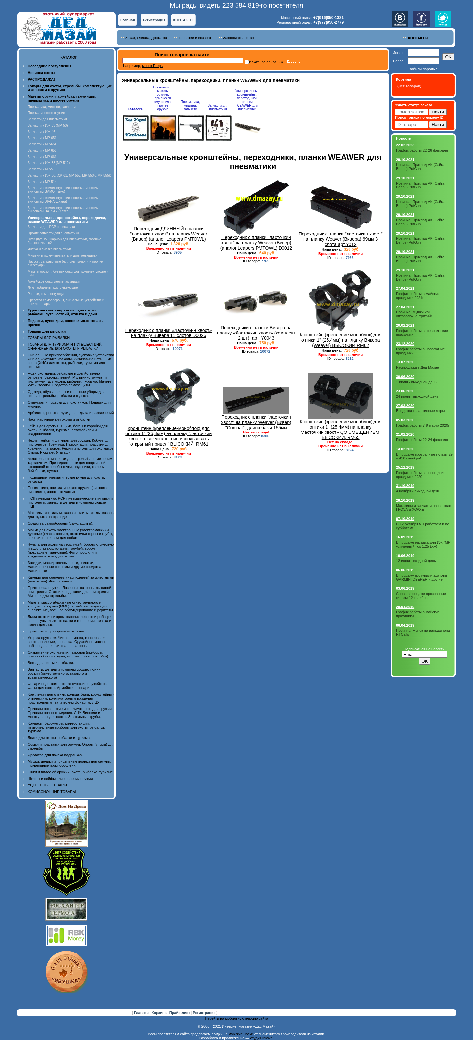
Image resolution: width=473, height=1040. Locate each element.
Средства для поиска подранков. (55, 755)
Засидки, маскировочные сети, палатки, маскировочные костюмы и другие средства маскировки (64, 567)
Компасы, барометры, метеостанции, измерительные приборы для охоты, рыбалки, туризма (66, 727)
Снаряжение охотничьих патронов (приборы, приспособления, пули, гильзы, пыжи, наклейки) (68, 654)
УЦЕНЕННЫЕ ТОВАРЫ (47, 785)
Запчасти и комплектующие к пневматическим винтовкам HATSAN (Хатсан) (63, 209)
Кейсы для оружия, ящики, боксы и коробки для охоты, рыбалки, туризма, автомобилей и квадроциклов (68, 430)
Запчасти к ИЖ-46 (41, 132)
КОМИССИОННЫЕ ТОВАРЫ (52, 792)
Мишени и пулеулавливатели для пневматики (62, 255)
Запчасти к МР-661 (42, 157)
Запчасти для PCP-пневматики (51, 227)
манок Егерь (152, 66)
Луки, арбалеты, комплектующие (53, 287)
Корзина (160, 1013)
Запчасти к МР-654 (42, 144)
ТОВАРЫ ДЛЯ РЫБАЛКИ (49, 338)
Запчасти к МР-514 (42, 182)
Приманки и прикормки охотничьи (56, 631)
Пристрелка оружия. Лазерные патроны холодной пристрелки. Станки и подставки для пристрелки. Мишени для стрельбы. (69, 592)
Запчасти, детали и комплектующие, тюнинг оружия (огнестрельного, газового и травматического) (64, 673)
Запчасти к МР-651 (42, 138)
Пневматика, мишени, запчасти (52, 107)
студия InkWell (262, 1038)
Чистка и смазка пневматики (49, 249)
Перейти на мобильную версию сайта (236, 1018)
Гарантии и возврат (195, 38)
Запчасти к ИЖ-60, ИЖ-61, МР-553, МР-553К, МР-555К (69, 175)
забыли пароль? (423, 69)
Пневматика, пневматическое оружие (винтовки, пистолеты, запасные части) (68, 490)
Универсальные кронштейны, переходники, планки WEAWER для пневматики (247, 100)
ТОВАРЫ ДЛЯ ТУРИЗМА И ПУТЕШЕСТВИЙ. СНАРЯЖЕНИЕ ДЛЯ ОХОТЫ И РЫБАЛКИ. (65, 346)
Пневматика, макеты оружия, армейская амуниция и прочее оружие (162, 98)
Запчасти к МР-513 (42, 169)
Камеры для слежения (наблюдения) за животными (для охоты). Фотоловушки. (71, 579)
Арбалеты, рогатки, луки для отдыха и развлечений (71, 413)
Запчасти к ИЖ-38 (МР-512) (49, 163)
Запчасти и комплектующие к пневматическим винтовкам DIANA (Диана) (63, 199)
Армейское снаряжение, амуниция (54, 281)
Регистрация (154, 20)
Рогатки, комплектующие (46, 294)
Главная (127, 20)
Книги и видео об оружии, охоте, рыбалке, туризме (70, 772)
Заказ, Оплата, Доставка (146, 38)
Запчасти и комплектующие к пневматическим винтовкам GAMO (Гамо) (63, 189)
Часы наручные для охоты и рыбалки (59, 419)
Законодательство (238, 38)
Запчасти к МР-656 (42, 150)
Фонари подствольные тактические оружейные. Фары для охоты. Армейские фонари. (67, 686)
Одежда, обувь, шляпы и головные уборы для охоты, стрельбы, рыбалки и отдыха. (66, 394)
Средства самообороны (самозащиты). (60, 523)
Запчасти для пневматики (47, 119)
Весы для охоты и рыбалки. (51, 663)
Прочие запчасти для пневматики (53, 233)
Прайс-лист (180, 1013)
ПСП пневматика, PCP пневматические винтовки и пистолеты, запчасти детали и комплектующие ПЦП (70, 502)
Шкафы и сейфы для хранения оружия (60, 778)
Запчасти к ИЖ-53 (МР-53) (48, 125)
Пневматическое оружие (46, 113)
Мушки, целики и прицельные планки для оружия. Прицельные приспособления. (69, 763)
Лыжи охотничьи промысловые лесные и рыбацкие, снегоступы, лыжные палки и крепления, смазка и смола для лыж (71, 621)
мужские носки (241, 1034)
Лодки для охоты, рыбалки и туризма (59, 738)
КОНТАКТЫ (183, 20)
